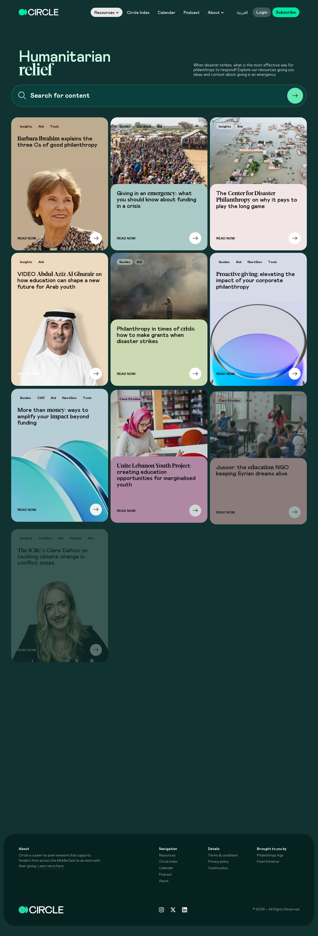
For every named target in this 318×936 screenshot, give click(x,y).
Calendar (166, 13)
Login (261, 12)
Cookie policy (218, 868)
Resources (106, 13)
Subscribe (286, 12)
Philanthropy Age (270, 855)
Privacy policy (218, 861)
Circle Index (138, 13)
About (216, 13)
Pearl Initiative (268, 861)
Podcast (191, 13)
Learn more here (51, 866)
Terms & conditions (223, 855)
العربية (242, 12)
